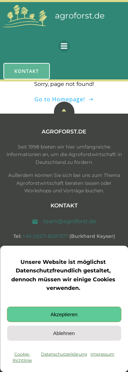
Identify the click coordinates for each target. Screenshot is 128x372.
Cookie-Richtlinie (22, 357)
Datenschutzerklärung (64, 354)
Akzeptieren (64, 314)
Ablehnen (64, 333)
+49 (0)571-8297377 (45, 236)
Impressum (102, 354)
